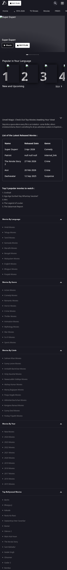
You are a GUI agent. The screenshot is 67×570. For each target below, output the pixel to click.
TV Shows (34, 11)
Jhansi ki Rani (9, 178)
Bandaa (7, 293)
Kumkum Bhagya (11, 183)
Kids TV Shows (10, 220)
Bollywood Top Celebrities (13, 427)
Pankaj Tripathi (10, 461)
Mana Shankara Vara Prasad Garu (18, 262)
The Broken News (11, 382)
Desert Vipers (9, 534)
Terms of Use (24, 143)
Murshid (7, 351)
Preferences (41, 143)
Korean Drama (10, 214)
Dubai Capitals (10, 539)
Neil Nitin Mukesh (11, 477)
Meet (6, 199)
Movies (46, 11)
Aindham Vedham (11, 377)
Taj (5, 403)
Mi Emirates (9, 550)
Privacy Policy (48, 138)
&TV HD (7, 325)
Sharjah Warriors (11, 555)
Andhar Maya (9, 367)
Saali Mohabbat (10, 241)
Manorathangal (10, 361)
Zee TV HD (8, 319)
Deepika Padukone (12, 445)
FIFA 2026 (19, 11)
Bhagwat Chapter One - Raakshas (17, 235)
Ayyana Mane (9, 346)
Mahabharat (9, 167)
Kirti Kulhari (9, 482)
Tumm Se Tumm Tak (12, 172)
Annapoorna (9, 204)
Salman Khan (9, 450)
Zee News (8, 314)
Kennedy (7, 246)
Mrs (6, 267)
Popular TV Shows (10, 160)
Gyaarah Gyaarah (11, 356)
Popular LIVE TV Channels (13, 306)
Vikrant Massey (10, 440)
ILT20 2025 (8, 524)
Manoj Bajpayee (10, 456)
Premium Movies (9, 228)
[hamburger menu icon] (62, 3)
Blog (6, 513)
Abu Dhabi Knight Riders (14, 529)
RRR (5, 298)
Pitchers (7, 419)
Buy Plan (15, 3)
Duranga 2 (8, 393)
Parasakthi (8, 288)
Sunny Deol (9, 471)
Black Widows (9, 387)
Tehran (7, 251)
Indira (6, 209)
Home (5, 11)
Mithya (7, 398)
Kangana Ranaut (11, 492)
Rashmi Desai (9, 497)
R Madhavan (9, 435)
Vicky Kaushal (9, 466)
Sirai (6, 272)
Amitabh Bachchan (12, 487)
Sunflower (8, 408)
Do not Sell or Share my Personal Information (32, 149)
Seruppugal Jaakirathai (13, 372)
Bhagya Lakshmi (11, 193)
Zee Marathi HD (10, 330)
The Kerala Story (11, 277)
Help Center (31, 138)
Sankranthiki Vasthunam (14, 256)
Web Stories (9, 519)
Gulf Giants (8, 545)
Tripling (7, 414)
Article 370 (8, 283)
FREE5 (57, 11)
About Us (15, 138)
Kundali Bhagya (10, 188)
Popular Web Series (10, 338)
